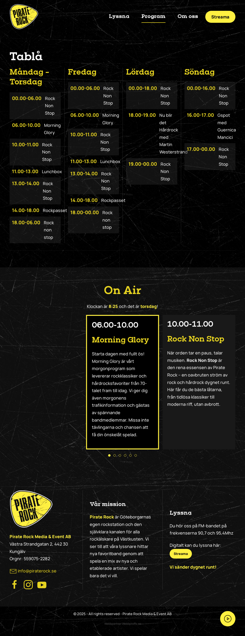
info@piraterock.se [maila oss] (37, 571)
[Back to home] (24, 17)
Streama (220, 17)
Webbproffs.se (131, 624)
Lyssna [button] (119, 16)
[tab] (109, 455)
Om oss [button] (188, 16)
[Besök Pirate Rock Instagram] (28, 584)
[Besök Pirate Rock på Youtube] (42, 584)
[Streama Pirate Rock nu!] (227, 618)
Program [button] (153, 16)
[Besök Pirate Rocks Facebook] (15, 584)
